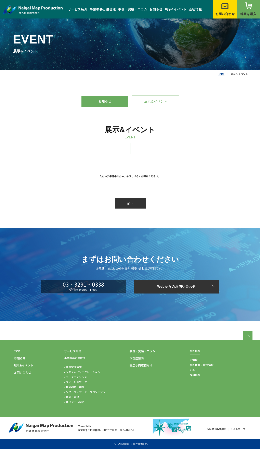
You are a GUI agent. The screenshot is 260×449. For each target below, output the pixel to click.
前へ (130, 203)
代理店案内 (137, 358)
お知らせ (156, 9)
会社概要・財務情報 (201, 365)
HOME (221, 74)
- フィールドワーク (75, 382)
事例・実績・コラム (132, 9)
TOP (17, 351)
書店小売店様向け (141, 365)
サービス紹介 (78, 9)
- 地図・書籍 (71, 397)
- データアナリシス (75, 377)
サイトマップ (238, 429)
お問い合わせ (225, 9)
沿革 (192, 370)
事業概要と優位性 (103, 9)
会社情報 (195, 9)
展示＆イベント (155, 101)
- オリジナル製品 (74, 402)
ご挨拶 (194, 360)
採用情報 (195, 375)
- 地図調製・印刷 (74, 387)
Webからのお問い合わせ (176, 286)
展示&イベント (176, 9)
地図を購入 (248, 9)
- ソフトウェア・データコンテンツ (84, 392)
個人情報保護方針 (217, 429)
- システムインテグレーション (82, 372)
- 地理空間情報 (73, 367)
